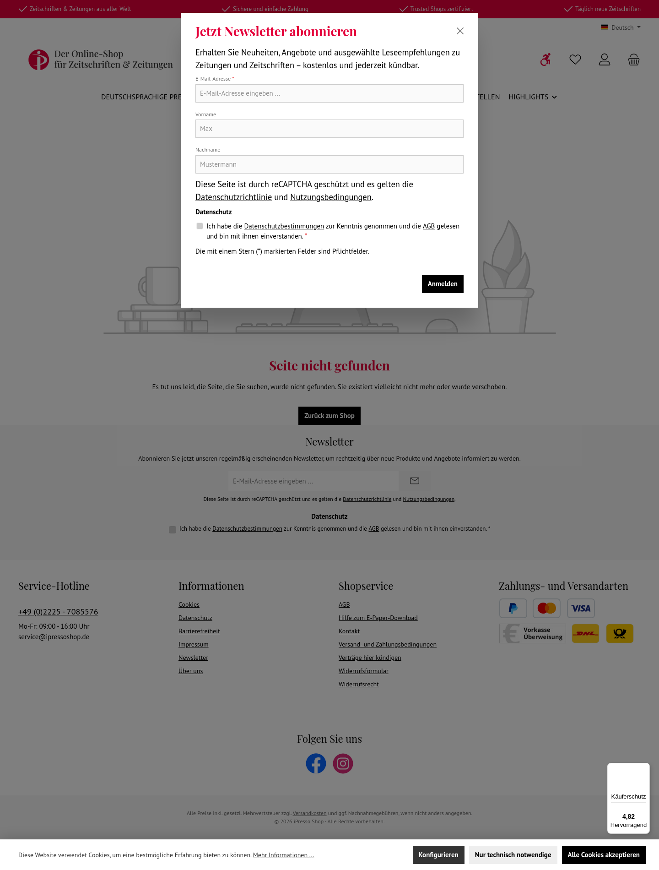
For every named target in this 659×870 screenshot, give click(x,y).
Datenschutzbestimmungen (284, 226)
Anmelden (443, 283)
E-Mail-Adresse (214, 78)
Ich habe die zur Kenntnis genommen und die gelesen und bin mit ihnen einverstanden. (332, 231)
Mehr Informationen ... (283, 855)
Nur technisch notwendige (513, 854)
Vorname (205, 114)
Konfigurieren (439, 854)
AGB (429, 226)
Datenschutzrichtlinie (233, 196)
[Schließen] (460, 31)
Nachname (207, 149)
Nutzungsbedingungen (331, 196)
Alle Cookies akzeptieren (604, 854)
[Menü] (644, 768)
